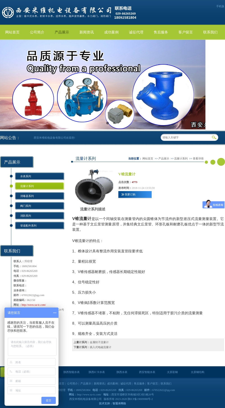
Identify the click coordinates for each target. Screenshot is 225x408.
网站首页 (12, 32)
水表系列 (25, 176)
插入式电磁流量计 (100, 347)
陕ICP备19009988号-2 (140, 399)
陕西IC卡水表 (97, 372)
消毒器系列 (27, 196)
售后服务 (161, 32)
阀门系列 (25, 205)
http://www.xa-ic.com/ (34, 304)
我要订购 (130, 194)
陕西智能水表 (71, 372)
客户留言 (185, 32)
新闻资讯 (86, 32)
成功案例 (111, 32)
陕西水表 (122, 372)
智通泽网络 (119, 403)
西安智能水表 (147, 372)
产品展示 (62, 32)
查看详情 (198, 158)
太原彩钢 (172, 372)
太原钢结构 (197, 372)
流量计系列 (27, 186)
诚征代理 (136, 32)
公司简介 (37, 32)
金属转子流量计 (99, 342)
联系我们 (210, 32)
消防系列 (25, 215)
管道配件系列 (28, 225)
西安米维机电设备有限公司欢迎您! (54, 137)
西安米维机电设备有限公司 (85, 399)
